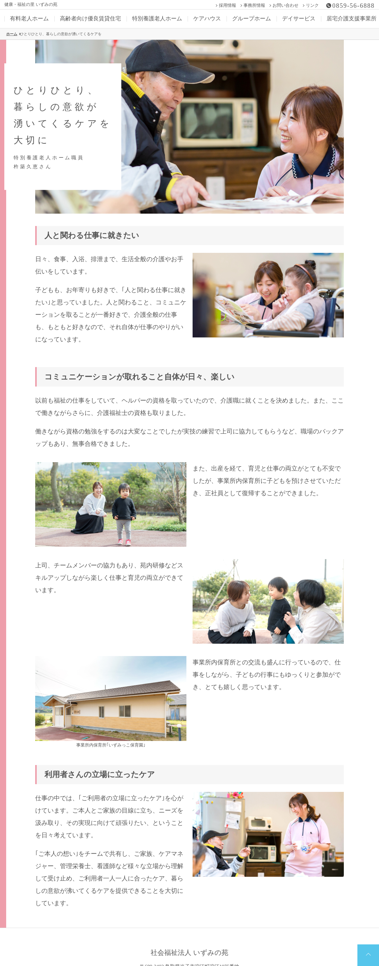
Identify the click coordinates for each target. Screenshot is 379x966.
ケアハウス (207, 18)
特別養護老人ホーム (157, 18)
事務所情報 (254, 5)
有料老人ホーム (29, 18)
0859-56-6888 (353, 5)
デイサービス (298, 18)
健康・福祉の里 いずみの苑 (30, 4)
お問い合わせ (285, 5)
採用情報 (227, 5)
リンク (312, 5)
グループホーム (251, 18)
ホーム (11, 34)
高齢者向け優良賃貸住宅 (90, 18)
